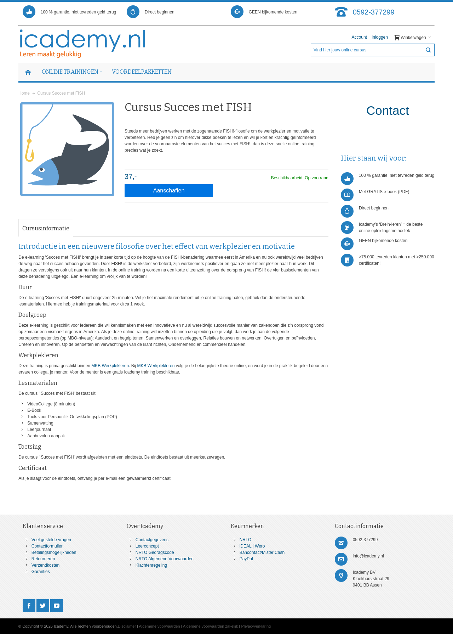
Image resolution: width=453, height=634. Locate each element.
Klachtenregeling (151, 565)
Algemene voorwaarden (159, 626)
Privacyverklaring (256, 626)
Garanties (40, 571)
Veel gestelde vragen (51, 539)
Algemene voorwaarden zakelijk (210, 626)
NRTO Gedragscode (155, 552)
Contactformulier (47, 546)
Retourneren (43, 558)
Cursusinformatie (45, 228)
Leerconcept (147, 546)
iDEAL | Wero (252, 546)
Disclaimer (127, 626)
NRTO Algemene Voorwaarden (165, 558)
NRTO (246, 539)
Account (359, 37)
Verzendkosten (45, 565)
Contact (387, 110)
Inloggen (380, 37)
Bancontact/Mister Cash (262, 552)
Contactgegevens (152, 539)
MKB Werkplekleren (110, 365)
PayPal (246, 558)
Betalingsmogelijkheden (53, 552)
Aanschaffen (169, 190)
